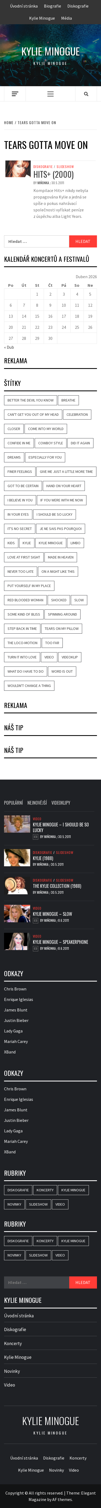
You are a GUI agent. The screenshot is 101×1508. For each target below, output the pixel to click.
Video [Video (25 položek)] (60, 1204)
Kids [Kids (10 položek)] (11, 542)
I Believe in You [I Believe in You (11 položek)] (20, 500)
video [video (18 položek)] (49, 657)
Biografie (52, 6)
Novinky (12, 1371)
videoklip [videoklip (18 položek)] (70, 657)
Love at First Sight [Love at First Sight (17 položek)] (24, 557)
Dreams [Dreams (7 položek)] (14, 457)
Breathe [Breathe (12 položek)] (68, 400)
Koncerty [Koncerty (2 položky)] (45, 1190)
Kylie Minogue (42, 18)
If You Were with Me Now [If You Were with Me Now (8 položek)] (61, 500)
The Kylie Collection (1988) (57, 886)
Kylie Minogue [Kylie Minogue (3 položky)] (73, 1190)
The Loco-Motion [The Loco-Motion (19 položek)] (22, 642)
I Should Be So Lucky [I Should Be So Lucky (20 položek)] (54, 514)
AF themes (62, 1499)
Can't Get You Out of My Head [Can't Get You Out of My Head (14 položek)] (33, 414)
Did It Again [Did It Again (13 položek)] (80, 443)
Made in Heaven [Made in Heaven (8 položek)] (61, 557)
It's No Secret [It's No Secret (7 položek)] (20, 528)
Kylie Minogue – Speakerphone (60, 942)
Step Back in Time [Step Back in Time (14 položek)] (22, 628)
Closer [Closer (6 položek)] (14, 428)
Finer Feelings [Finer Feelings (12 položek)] (20, 471)
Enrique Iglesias (18, 999)
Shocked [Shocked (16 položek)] (59, 600)
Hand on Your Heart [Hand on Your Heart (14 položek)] (63, 485)
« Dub (9, 347)
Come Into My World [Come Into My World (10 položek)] (46, 428)
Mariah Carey (16, 1041)
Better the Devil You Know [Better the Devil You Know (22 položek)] (31, 400)
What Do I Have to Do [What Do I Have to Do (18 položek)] (26, 671)
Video (37, 819)
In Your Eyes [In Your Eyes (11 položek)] (18, 514)
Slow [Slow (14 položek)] (79, 600)
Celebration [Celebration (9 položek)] (77, 414)
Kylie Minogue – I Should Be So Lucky (61, 827)
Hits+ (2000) (53, 174)
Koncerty (13, 1343)
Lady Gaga (13, 1031)
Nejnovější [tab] (37, 803)
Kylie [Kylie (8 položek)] (27, 542)
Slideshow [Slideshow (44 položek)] (38, 1204)
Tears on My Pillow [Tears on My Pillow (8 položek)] (62, 628)
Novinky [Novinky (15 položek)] (14, 1204)
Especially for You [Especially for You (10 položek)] (45, 457)
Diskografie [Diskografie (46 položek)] (18, 1190)
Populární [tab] (13, 803)
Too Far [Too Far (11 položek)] (52, 642)
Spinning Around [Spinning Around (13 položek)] (62, 614)
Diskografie (78, 6)
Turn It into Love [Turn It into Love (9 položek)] (22, 657)
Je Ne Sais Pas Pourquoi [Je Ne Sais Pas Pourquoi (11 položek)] (61, 528)
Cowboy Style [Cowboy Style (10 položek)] (50, 443)
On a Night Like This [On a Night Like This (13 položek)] (58, 571)
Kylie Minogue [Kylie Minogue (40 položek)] (51, 542)
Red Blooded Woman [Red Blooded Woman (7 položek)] (25, 600)
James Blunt (15, 1010)
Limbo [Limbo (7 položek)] (76, 542)
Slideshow (65, 166)
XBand (10, 1052)
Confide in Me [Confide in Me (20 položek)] (19, 443)
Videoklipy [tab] (60, 803)
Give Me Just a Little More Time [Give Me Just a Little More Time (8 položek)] (66, 471)
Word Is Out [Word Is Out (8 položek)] (62, 671)
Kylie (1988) (43, 858)
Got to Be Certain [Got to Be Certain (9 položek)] (23, 485)
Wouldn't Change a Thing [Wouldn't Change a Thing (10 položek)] (29, 685)
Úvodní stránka (24, 6)
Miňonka (43, 182)
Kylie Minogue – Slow (52, 914)
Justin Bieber (16, 1020)
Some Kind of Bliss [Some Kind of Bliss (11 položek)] (24, 614)
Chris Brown (15, 989)
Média (66, 18)
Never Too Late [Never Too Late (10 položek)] (21, 571)
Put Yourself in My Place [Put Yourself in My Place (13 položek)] (29, 585)
